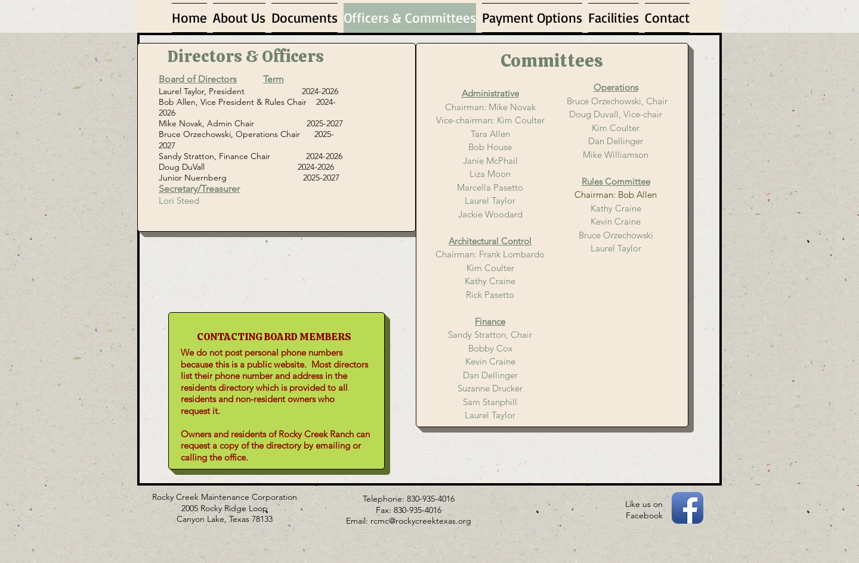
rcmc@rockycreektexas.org (420, 520)
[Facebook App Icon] (687, 508)
